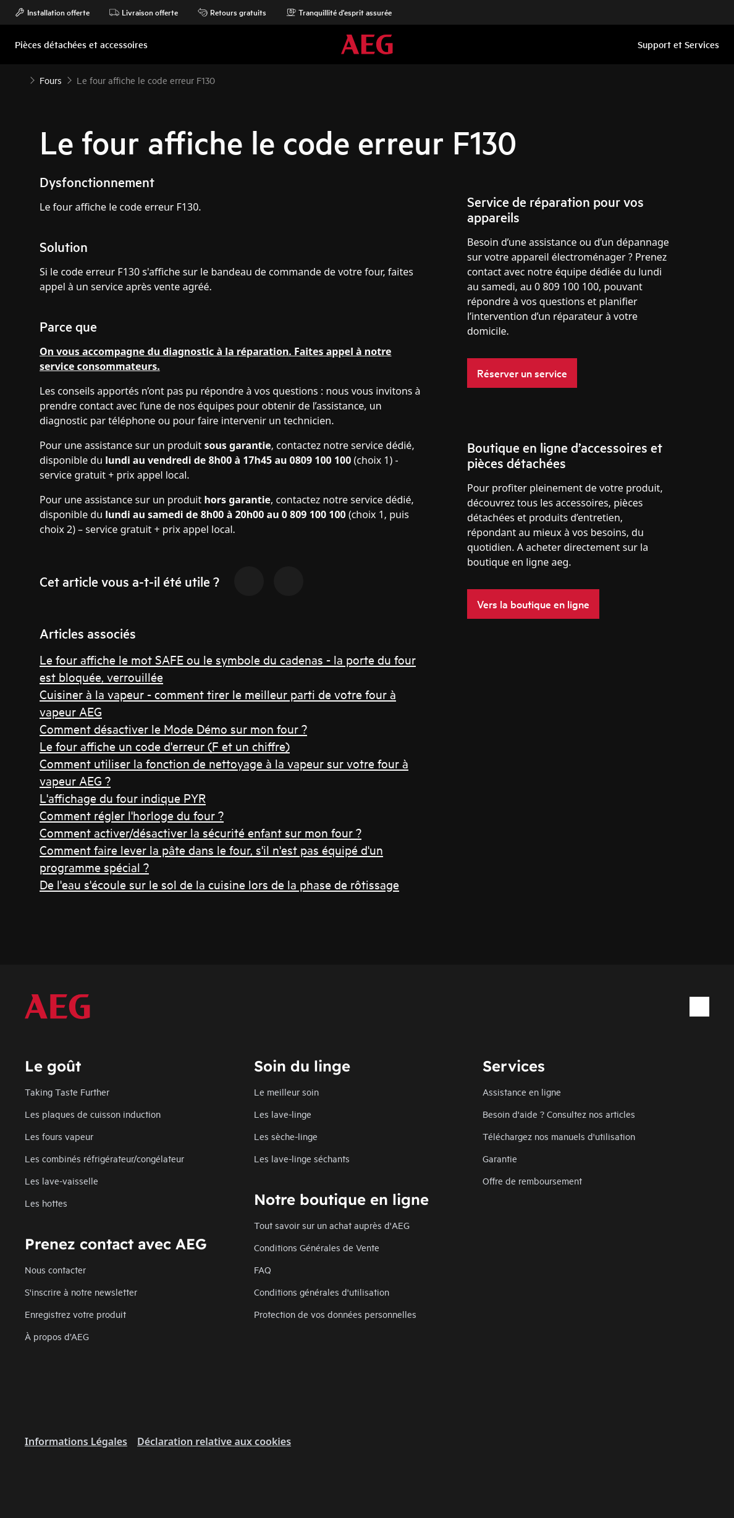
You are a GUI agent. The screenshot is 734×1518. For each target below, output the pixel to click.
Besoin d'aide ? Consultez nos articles (559, 1114)
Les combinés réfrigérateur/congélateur (104, 1158)
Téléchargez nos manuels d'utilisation (559, 1136)
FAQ (262, 1269)
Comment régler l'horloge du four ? (132, 815)
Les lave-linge (282, 1114)
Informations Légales (76, 1441)
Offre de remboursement (532, 1180)
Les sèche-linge (286, 1136)
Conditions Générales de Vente (316, 1247)
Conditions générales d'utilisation (321, 1292)
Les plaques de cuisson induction (93, 1114)
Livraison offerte (143, 12)
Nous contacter (55, 1269)
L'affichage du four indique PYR (123, 797)
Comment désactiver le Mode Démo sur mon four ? (173, 728)
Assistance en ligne (522, 1091)
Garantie (500, 1158)
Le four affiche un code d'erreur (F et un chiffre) (165, 745)
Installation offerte (52, 12)
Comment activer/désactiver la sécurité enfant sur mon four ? (200, 832)
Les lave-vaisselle (61, 1180)
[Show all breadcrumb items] (20, 79)
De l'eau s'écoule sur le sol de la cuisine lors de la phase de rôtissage (219, 884)
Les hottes (46, 1203)
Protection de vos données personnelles (335, 1314)
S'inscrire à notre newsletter (81, 1292)
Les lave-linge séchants (302, 1158)
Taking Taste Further (67, 1091)
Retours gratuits (232, 12)
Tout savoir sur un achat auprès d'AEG (332, 1225)
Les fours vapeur (59, 1136)
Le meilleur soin (286, 1091)
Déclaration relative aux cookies (214, 1441)
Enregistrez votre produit (75, 1314)
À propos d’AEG (57, 1336)
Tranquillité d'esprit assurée (339, 12)
